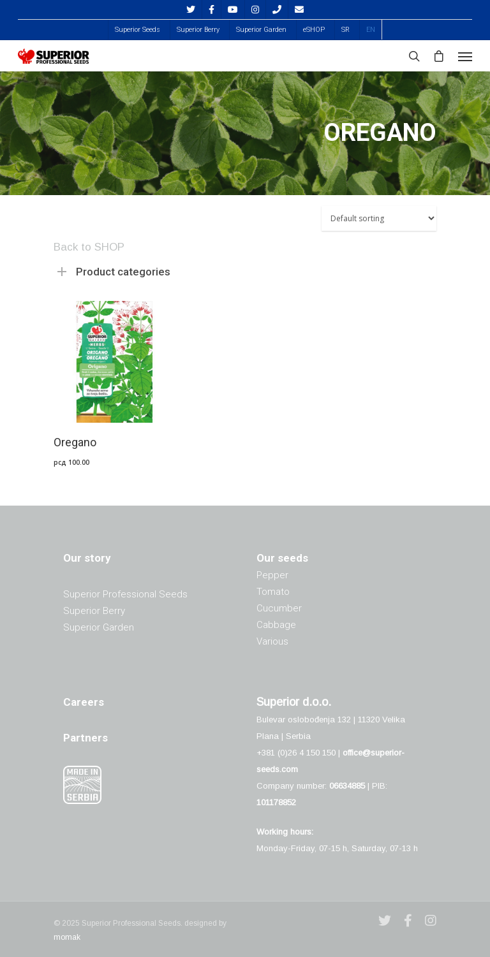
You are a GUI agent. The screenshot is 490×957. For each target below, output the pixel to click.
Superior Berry (198, 30)
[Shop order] (379, 218)
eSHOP (314, 30)
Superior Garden (261, 30)
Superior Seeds (137, 30)
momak (67, 937)
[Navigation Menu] (465, 56)
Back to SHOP (89, 247)
